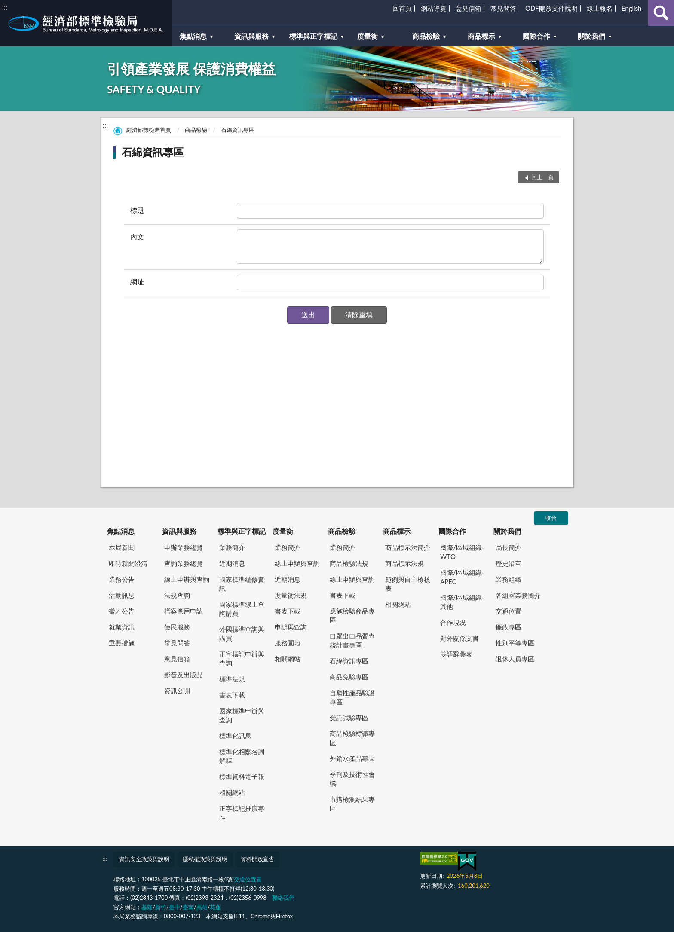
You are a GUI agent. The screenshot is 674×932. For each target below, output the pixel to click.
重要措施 (122, 643)
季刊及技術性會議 (352, 778)
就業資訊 (122, 627)
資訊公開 (177, 690)
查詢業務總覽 (183, 563)
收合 (551, 517)
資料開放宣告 (257, 859)
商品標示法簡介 (407, 547)
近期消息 (232, 563)
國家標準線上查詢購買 (241, 608)
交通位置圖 (248, 879)
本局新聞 (122, 547)
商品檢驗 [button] (426, 36)
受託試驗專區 (349, 717)
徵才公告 (122, 611)
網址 (137, 282)
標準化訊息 (235, 735)
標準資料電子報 (241, 776)
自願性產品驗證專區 (352, 697)
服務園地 (287, 643)
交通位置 (508, 611)
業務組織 (508, 579)
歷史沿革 (508, 563)
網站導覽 (434, 8)
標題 (137, 210)
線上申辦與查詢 (186, 579)
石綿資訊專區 (237, 129)
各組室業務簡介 (518, 595)
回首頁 (402, 8)
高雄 (202, 907)
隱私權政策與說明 (205, 859)
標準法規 (232, 679)
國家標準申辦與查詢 (241, 715)
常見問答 (503, 8)
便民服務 (177, 627)
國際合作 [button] (536, 36)
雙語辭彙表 (456, 654)
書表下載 (232, 695)
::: (4, 7)
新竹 (160, 907)
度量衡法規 (291, 595)
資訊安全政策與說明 (144, 859)
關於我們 (507, 531)
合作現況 (453, 622)
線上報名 (600, 8)
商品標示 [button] (481, 36)
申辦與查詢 (291, 627)
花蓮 (215, 907)
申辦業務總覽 (183, 547)
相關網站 (232, 792)
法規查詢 (177, 595)
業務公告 (122, 579)
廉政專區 (508, 627)
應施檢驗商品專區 (352, 615)
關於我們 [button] (591, 36)
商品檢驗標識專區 (352, 738)
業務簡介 (232, 547)
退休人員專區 (515, 659)
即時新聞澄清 (128, 563)
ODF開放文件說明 (551, 8)
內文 (137, 236)
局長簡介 (508, 547)
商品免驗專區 (349, 677)
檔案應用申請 (183, 611)
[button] (308, 315)
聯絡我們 (283, 897)
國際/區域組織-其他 (462, 601)
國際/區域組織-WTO (462, 552)
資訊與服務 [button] (251, 36)
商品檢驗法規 (349, 563)
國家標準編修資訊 (241, 583)
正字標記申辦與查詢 (241, 658)
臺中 (174, 907)
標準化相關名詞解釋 (241, 756)
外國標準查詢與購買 (241, 633)
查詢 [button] (661, 13)
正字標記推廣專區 (241, 812)
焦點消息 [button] (193, 36)
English (632, 8)
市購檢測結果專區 (352, 803)
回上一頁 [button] (542, 177)
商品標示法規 (404, 563)
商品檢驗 (196, 129)
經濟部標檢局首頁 (148, 129)
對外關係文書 (459, 638)
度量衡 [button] (367, 36)
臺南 (188, 907)
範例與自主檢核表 (407, 583)
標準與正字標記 (242, 531)
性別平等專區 (515, 643)
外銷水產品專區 (352, 758)
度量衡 (283, 531)
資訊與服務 (179, 531)
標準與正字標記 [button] (313, 36)
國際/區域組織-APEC (462, 576)
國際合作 (452, 531)
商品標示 (397, 531)
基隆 (147, 907)
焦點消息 (121, 531)
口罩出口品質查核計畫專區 (352, 640)
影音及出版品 (183, 674)
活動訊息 (122, 595)
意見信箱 (468, 8)
